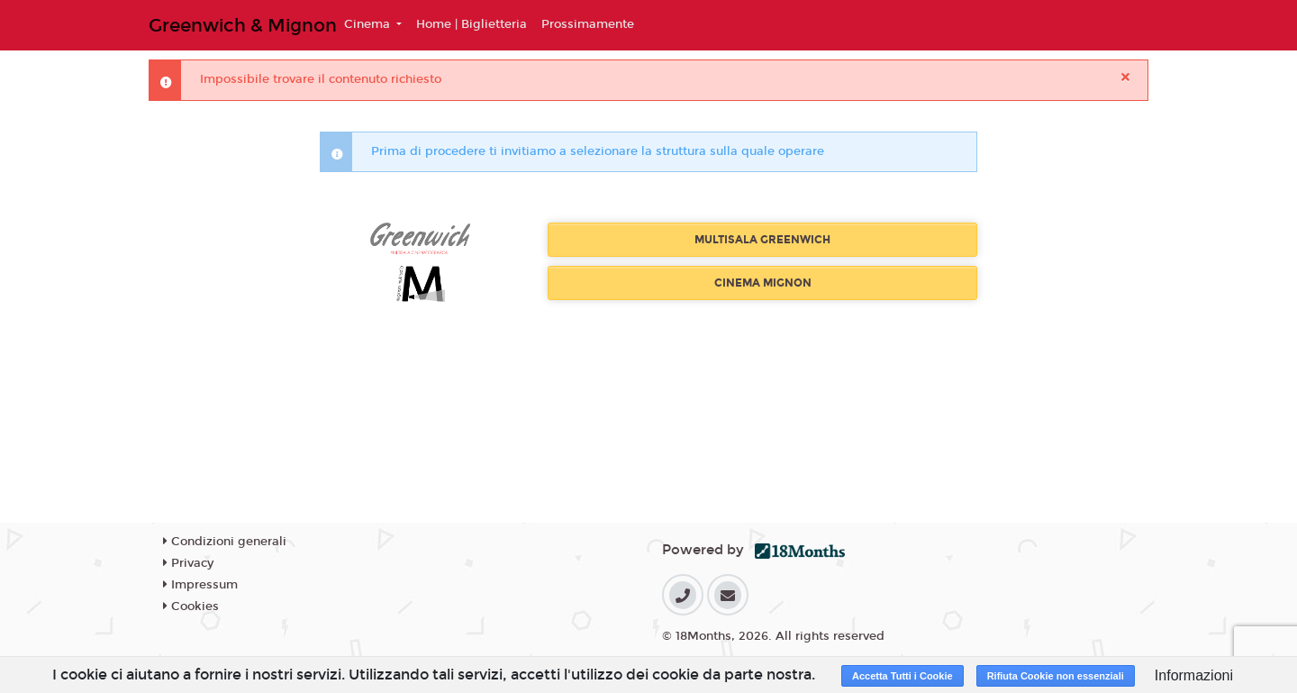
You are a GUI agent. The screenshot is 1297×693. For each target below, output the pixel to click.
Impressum (200, 585)
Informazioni (1194, 675)
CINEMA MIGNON (763, 283)
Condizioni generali (224, 541)
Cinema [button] (369, 24)
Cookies (191, 606)
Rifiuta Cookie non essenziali (1055, 675)
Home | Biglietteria (471, 24)
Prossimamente (587, 24)
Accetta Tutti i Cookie (902, 675)
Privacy (188, 563)
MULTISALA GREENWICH (762, 239)
